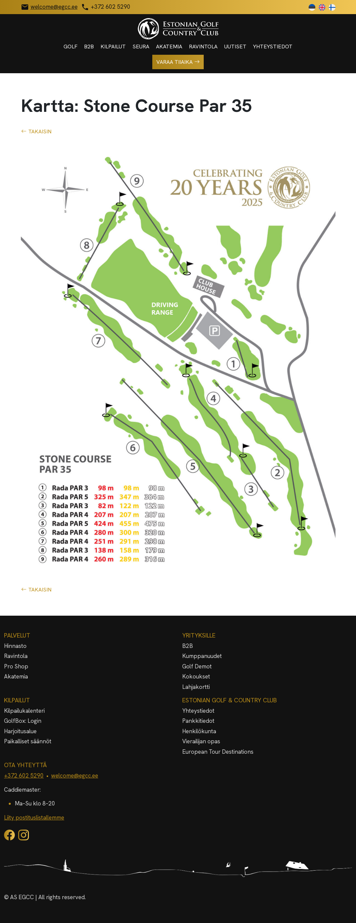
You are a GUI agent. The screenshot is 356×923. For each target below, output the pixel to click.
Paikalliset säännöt (27, 741)
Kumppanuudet (202, 656)
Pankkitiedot (198, 720)
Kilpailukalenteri (24, 710)
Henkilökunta (199, 731)
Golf (70, 46)
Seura (140, 46)
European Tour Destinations (217, 751)
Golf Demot (197, 666)
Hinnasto (15, 646)
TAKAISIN (36, 132)
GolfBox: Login (22, 720)
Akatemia (169, 46)
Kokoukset (196, 676)
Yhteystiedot (272, 46)
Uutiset (235, 46)
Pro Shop (16, 666)
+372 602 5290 (24, 775)
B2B (89, 46)
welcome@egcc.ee (74, 775)
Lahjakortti (196, 687)
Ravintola (203, 46)
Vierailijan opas (201, 741)
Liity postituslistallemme (34, 817)
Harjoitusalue (20, 731)
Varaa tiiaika (178, 62)
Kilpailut (113, 46)
